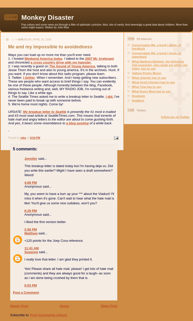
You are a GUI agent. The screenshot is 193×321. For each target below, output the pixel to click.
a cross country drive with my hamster (60, 62)
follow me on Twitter (175, 116)
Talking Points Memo (146, 73)
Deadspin (138, 95)
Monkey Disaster (47, 17)
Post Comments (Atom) (48, 315)
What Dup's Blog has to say (151, 91)
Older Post (109, 306)
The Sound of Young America (72, 66)
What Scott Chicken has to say (153, 82)
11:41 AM (31, 248)
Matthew (31, 233)
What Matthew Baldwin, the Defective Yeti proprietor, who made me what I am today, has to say (160, 65)
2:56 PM (30, 229)
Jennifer (30, 158)
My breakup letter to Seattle (44, 112)
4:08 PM (30, 183)
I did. (109, 96)
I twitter (29, 77)
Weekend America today (43, 59)
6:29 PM (30, 211)
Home (64, 306)
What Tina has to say (146, 86)
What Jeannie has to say (149, 77)
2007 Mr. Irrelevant (99, 59)
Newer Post (19, 306)
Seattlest (138, 100)
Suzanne (31, 252)
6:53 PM (30, 285)
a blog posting (77, 123)
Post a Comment (26, 292)
